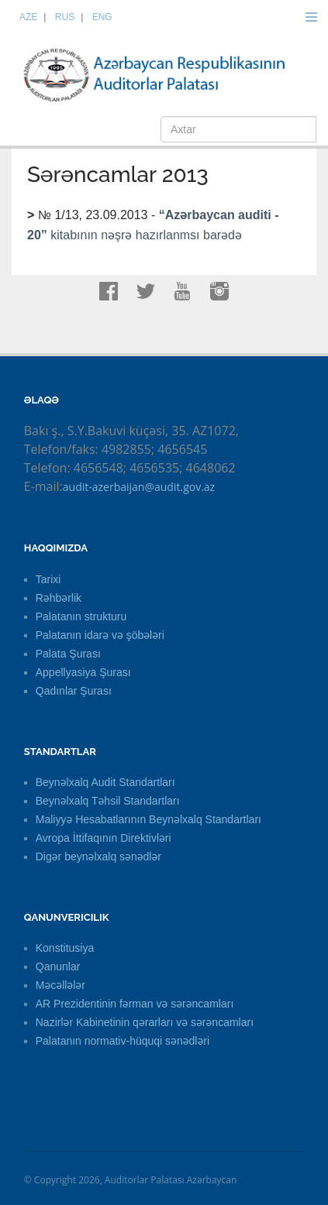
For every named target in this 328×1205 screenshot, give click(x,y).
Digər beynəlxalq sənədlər (98, 856)
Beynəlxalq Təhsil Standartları (108, 801)
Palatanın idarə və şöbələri (100, 635)
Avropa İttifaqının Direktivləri (103, 838)
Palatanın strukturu (81, 616)
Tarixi (48, 579)
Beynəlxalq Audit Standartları (105, 782)
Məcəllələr (60, 985)
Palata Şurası (68, 653)
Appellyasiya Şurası (83, 672)
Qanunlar (58, 966)
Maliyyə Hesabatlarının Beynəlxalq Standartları (148, 819)
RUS (64, 17)
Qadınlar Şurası (74, 691)
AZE (28, 17)
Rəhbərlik (58, 598)
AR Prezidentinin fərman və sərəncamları (135, 1003)
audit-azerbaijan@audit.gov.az (139, 486)
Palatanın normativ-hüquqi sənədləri (122, 1041)
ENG (102, 17)
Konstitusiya (65, 948)
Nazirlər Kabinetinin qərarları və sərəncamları (145, 1022)
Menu (311, 17)
